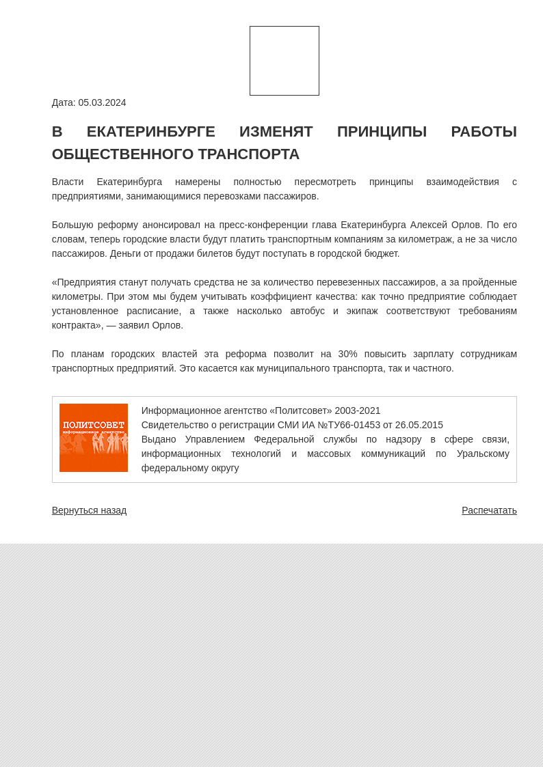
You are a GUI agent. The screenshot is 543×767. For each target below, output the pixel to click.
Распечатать (489, 510)
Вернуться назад (89, 510)
